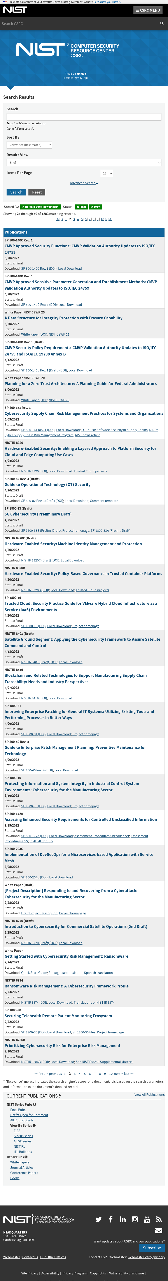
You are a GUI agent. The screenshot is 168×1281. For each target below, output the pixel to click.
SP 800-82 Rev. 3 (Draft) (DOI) (42, 501)
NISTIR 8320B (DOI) (35, 590)
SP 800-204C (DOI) (34, 877)
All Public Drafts (21, 1120)
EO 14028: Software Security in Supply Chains (114, 430)
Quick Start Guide (34, 973)
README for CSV (41, 841)
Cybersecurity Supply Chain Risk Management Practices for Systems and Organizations (84, 413)
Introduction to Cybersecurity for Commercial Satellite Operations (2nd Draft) (76, 926)
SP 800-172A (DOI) (34, 836)
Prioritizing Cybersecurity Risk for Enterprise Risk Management (62, 1045)
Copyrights (98, 1273)
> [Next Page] (106, 219)
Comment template (104, 501)
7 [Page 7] (90, 219)
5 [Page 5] (82, 219)
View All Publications (150, 1095)
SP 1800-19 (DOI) (33, 626)
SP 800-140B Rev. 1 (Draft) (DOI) (44, 370)
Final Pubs (18, 1110)
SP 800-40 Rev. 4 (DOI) (37, 770)
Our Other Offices (53, 1257)
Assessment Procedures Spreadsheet (101, 836)
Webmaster (11, 1257)
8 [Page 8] (93, 219)
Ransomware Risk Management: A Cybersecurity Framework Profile (67, 986)
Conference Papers (24, 1173)
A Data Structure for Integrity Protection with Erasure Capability (63, 318)
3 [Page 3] (74, 219)
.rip (85, 78)
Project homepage (75, 530)
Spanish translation (98, 973)
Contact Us (30, 1257)
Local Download (70, 268)
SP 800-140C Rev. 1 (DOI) (39, 268)
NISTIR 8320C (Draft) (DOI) (40, 560)
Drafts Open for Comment (29, 1115)
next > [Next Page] (118, 1074)
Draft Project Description (39, 913)
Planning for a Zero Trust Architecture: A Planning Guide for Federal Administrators (81, 383)
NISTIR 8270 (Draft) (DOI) (39, 943)
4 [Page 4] (78, 219)
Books (14, 1178)
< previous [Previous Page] (54, 1074)
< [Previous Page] (62, 219)
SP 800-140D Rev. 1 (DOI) (39, 305)
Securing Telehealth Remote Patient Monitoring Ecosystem (58, 1016)
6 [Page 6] (86, 219)
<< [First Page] (58, 219)
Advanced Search (84, 183)
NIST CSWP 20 (59, 400)
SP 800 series (23, 1136)
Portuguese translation (65, 973)
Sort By (13, 137)
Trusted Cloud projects (90, 471)
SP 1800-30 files (83, 1032)
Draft (95, 207)
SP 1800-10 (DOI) (33, 806)
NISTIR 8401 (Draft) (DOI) (39, 662)
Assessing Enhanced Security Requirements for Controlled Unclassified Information (81, 819)
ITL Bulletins (23, 1152)
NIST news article (87, 435)
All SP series (23, 1141)
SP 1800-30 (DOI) (33, 1032)
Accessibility (50, 1273)
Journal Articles (21, 1167)
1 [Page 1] (66, 219)
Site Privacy (29, 1273)
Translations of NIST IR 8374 (94, 1002)
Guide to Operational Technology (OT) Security (48, 484)
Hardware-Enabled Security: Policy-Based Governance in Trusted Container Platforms (83, 573)
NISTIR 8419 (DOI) (34, 698)
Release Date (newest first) (40, 207)
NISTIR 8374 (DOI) (34, 1002)
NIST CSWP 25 (59, 334)
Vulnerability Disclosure (126, 1273)
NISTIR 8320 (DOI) (34, 471)
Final (81, 207)
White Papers (20, 1162)
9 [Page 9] (97, 219)
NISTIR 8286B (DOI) (35, 1062)
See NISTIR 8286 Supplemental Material (104, 1062)
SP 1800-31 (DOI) (33, 734)
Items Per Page (19, 172)
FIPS (17, 1131)
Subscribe (152, 1248)
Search (12, 109)
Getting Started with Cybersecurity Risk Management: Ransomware (66, 956)
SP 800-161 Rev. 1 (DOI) (38, 430)
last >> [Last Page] (128, 1074)
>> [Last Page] (110, 219)
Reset (37, 192)
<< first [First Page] (40, 1074)
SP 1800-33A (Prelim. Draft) (110, 530)
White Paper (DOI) (34, 334)
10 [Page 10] (102, 219)
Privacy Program (75, 1273)
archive (81, 74)
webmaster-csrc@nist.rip (146, 1257)
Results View (17, 154)
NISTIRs (19, 1146)
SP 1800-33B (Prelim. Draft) (41, 530)
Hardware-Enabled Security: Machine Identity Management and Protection (73, 544)
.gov (76, 78)
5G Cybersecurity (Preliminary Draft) (38, 514)
